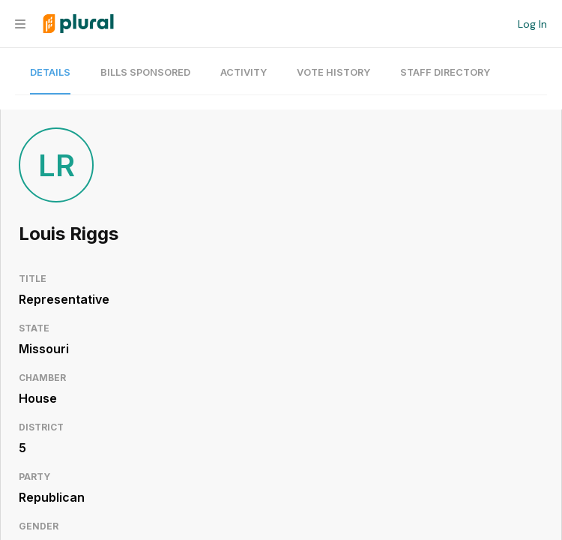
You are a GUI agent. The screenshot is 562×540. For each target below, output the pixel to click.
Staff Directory (445, 72)
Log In (532, 24)
